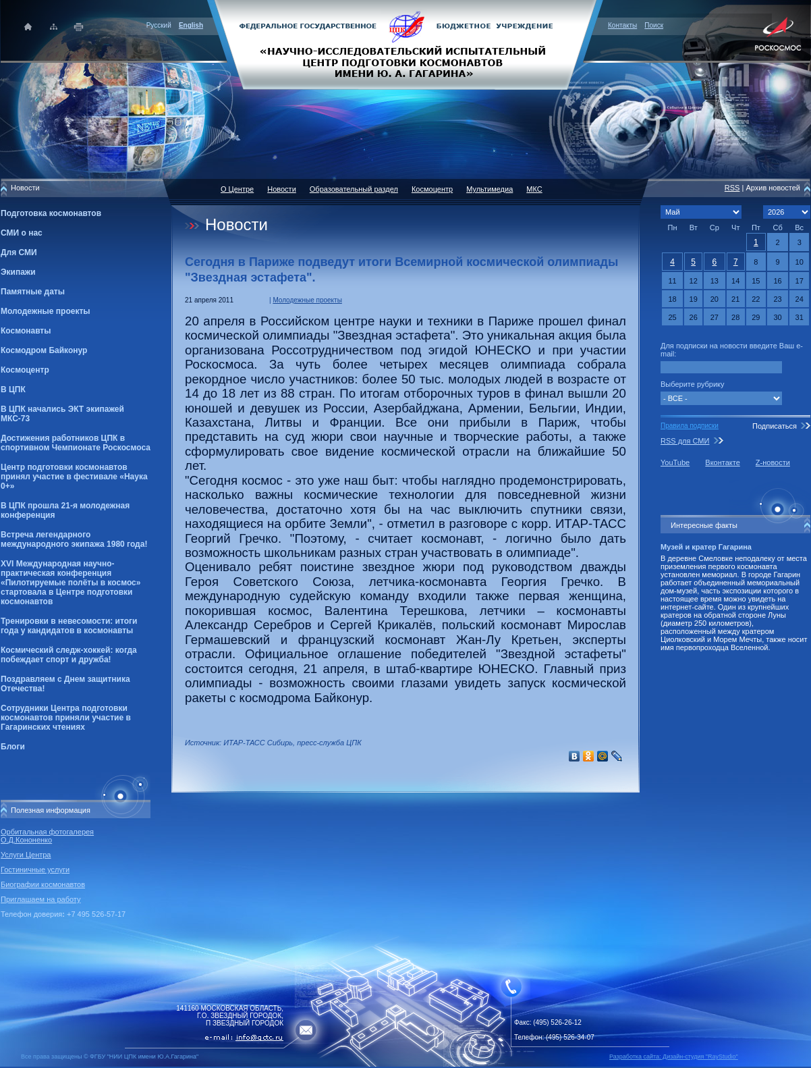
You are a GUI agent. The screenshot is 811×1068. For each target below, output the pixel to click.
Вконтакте (722, 462)
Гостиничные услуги (35, 869)
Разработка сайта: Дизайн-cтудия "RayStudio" (673, 1056)
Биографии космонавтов (43, 884)
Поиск (653, 25)
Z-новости (773, 462)
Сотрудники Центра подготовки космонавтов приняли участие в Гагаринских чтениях (66, 717)
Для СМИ (19, 252)
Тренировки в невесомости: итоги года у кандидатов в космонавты (69, 625)
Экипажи (18, 272)
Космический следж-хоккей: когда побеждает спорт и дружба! (69, 654)
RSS (732, 188)
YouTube (675, 462)
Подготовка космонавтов (51, 213)
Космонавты (26, 331)
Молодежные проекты (45, 311)
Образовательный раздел (354, 189)
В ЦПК (13, 389)
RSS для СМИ (685, 441)
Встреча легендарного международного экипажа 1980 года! (74, 539)
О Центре (237, 189)
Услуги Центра (26, 855)
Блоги (13, 746)
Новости (281, 189)
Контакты (622, 25)
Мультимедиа (489, 189)
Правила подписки (690, 425)
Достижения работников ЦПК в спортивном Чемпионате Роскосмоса (75, 442)
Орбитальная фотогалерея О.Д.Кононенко (47, 836)
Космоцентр (25, 370)
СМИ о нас (22, 233)
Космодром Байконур (44, 350)
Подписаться (774, 426)
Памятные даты (33, 291)
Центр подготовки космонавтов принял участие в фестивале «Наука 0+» (74, 476)
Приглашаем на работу (40, 899)
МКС (534, 189)
